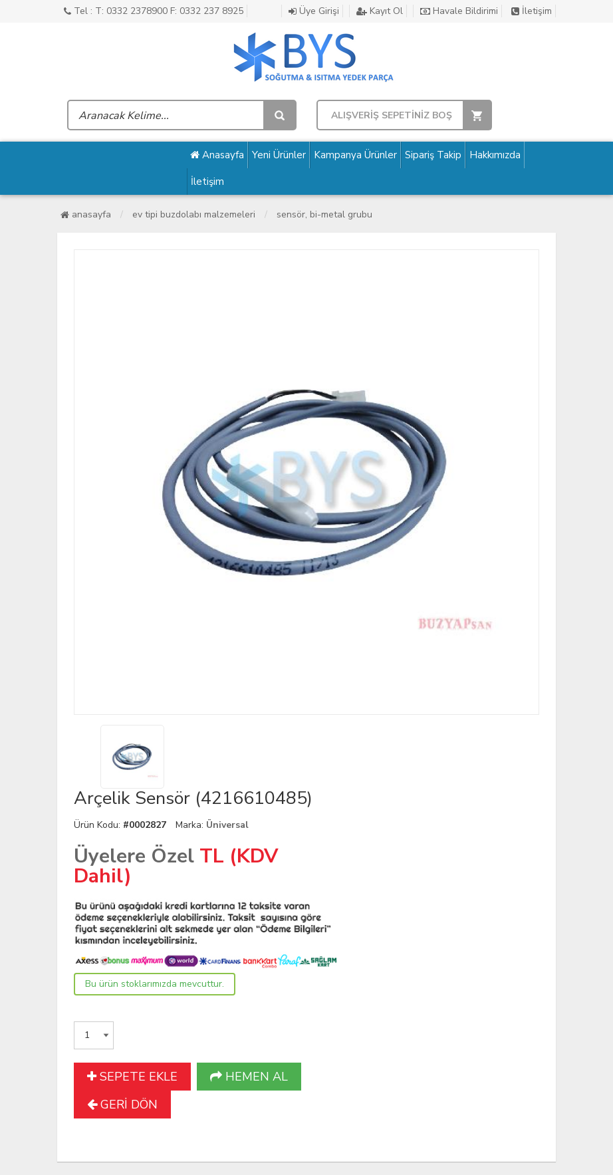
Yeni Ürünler (279, 155)
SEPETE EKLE (132, 1077)
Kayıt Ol (379, 11)
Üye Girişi (314, 11)
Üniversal (227, 825)
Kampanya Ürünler (355, 155)
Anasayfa (217, 155)
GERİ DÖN (122, 1104)
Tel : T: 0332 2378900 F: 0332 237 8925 (153, 11)
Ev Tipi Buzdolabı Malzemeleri (193, 214)
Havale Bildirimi (459, 11)
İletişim (531, 11)
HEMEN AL (249, 1077)
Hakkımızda (495, 155)
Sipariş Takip (433, 155)
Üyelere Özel (134, 856)
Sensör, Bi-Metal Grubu (324, 214)
